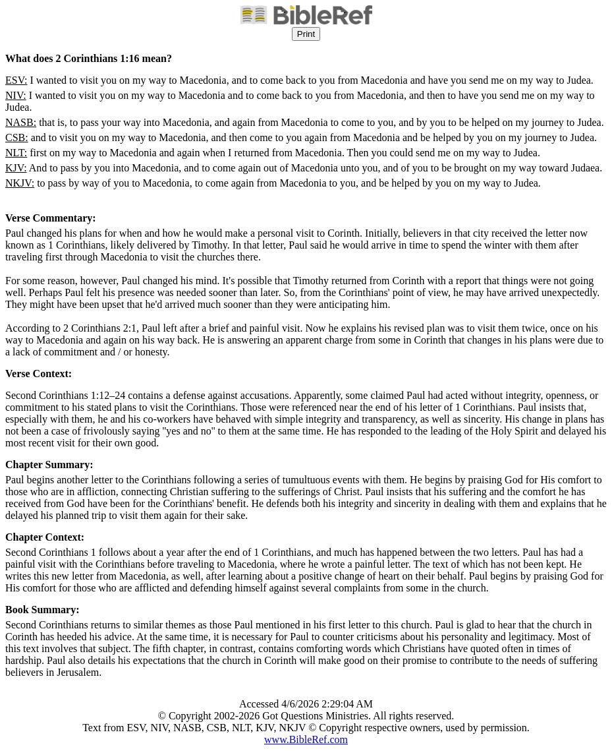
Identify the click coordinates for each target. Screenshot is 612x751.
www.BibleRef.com (306, 739)
